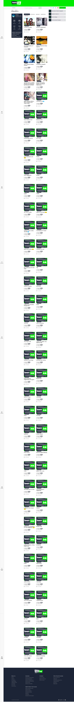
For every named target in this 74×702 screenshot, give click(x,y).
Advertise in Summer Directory (29, 681)
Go (40, 8)
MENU (13, 8)
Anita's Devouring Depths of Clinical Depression (40, 83)
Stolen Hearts (39, 433)
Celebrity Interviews (14, 682)
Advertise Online (27, 682)
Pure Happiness (27, 175)
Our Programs (13, 680)
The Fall (26, 322)
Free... (25, 470)
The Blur (26, 637)
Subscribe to (56, 11)
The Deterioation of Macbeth (28, 46)
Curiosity (38, 415)
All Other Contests (41, 680)
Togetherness (39, 600)
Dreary (37, 175)
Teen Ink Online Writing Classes (57, 680)
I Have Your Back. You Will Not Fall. (41, 342)
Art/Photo (1, 412)
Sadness (26, 433)
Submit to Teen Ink (54, 14)
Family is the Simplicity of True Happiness (29, 527)
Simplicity (38, 544)
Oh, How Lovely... (28, 211)
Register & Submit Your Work (29, 688)
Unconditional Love (28, 156)
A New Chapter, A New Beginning (29, 545)
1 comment (38, 105)
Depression (39, 563)
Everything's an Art (28, 138)
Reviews (1, 337)
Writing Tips (27, 693)
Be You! (25, 618)
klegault (26, 29)
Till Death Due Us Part (29, 489)
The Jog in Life (27, 341)
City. (37, 267)
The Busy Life (39, 101)
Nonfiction (1, 262)
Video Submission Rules (28, 692)
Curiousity (38, 396)
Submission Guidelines (28, 691)
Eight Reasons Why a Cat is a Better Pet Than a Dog (29, 102)
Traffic (37, 193)
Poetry (1, 112)
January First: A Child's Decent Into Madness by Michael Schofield (29, 83)
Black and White (28, 248)
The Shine (38, 581)
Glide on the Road (40, 211)
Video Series (55, 682)
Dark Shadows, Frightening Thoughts (29, 379)
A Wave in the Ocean (29, 507)
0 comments (26, 31)
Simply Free (39, 526)
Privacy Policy (13, 685)
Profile (16, 10)
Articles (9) (32, 14)
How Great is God (28, 119)
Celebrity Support (13, 681)
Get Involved (27, 694)
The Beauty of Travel (41, 230)
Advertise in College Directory (29, 680)
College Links (55, 679)
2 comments (26, 69)
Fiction (1, 187)
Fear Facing (26, 452)
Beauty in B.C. (39, 119)
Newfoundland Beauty (41, 452)
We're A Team (27, 396)
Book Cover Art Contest (42, 679)
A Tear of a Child (28, 27)
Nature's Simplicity (40, 655)
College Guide (1, 657)
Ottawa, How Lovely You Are (29, 231)
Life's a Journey (40, 322)
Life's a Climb (27, 581)
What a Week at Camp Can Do (41, 46)
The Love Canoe (28, 655)
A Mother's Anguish (40, 64)
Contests (1, 487)
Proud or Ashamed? (41, 27)
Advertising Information (28, 679)
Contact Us (12, 679)
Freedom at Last (40, 248)
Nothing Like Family (41, 359)
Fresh (25, 563)
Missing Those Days (28, 359)
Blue (37, 618)
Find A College (53, 17)
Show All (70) (26, 14)
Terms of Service (13, 686)
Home (12, 10)
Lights (25, 193)
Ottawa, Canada (28, 285)
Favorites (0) (43, 14)
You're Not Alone (28, 600)
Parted (38, 507)
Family (37, 156)
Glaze (37, 304)
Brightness (38, 378)
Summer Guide (1, 569)
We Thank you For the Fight (29, 268)
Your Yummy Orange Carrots (29, 64)
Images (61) (38, 14)
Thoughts (38, 637)
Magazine (1, 37)
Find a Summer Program (55, 20)
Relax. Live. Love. (40, 470)
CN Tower (38, 138)
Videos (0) (26, 16)
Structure (38, 285)
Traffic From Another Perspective (29, 305)
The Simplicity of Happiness (40, 490)
